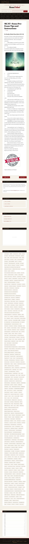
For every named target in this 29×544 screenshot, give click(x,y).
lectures (15, 392)
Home (1, 14)
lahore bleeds (19, 390)
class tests (10, 310)
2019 (5, 522)
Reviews (15, 464)
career (17, 305)
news (15, 420)
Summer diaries (7, 483)
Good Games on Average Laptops (10, 344)
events (19, 327)
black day (12, 297)
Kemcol (21, 379)
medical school (16, 411)
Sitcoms (15, 470)
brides (6, 303)
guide (6, 350)
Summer (24, 481)
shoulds (6, 470)
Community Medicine (8, 314)
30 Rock (20, 261)
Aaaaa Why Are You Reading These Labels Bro (12, 267)
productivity (13, 454)
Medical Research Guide (9, 411)
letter (22, 394)
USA (14, 492)
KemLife (7, 16)
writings (9, 504)
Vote (14, 498)
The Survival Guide (20, 485)
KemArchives (7, 379)
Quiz (5, 458)
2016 (23, 257)
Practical (20, 447)
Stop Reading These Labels (18, 475)
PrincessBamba (7, 454)
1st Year (9, 14)
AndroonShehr (15, 278)
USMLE (5, 14)
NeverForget (18, 418)
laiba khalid (7, 392)
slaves (19, 470)
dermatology (22, 316)
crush (6, 316)
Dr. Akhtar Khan (7, 322)
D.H (8, 316)
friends (10, 339)
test (14, 485)
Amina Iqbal (21, 274)
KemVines (6, 388)
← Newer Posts (6, 177)
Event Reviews (13, 327)
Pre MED (13, 451)
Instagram (7, 2)
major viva (20, 399)
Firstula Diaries (20, 335)
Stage (8, 475)
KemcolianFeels (7, 382)
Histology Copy (11, 360)
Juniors (17, 371)
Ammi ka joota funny (8, 276)
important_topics (11, 365)
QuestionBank (22, 456)
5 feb (6, 265)
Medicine (12, 413)
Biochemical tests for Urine (9, 295)
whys (5, 504)
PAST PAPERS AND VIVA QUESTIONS (15, 434)
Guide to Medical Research (9, 352)
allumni (16, 274)
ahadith (12, 270)
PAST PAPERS (7, 434)
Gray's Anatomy (11, 348)
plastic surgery (10, 445)
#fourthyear (7, 253)
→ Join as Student (7, 201)
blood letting (7, 301)
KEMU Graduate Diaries (16, 386)
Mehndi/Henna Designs (19, 413)
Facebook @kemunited (7, 216)
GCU (23, 339)
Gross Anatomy (18, 348)
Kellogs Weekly (7, 377)
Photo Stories (7, 441)
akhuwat (18, 272)
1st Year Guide (11, 255)
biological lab (7, 297)
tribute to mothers (17, 489)
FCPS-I (16, 333)
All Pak (22, 272)
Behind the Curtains (8, 289)
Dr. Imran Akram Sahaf (15, 322)
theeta (6, 487)
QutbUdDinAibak (10, 458)
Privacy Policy (19, 541)
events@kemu (23, 327)
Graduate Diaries (22, 346)
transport (11, 489)
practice (11, 449)
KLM (5, 390)
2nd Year (14, 14)
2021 (5, 519)
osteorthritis (7, 428)
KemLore (16, 16)
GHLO (20, 341)
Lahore (15, 390)
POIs (19, 445)
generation (13, 341)
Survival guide (21, 483)
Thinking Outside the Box (12, 487)
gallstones (20, 339)
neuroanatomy (7, 418)
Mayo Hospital (16, 403)
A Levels (17, 265)
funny (16, 339)
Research (13, 460)
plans (6, 445)
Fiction (20, 333)
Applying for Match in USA (18, 280)
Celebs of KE (21, 305)
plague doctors (19, 443)
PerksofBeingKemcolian (8, 437)
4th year (21, 263)
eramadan (8, 327)
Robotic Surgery (21, 464)
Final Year (3, 16)
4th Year (23, 14)
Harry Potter (7, 356)
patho (23, 434)
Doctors (6, 320)
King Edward (11, 388)
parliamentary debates (17, 432)
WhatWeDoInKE (21, 502)
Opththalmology (13, 424)
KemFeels (18, 382)
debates (11, 316)
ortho (13, 426)
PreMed (12, 16)
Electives (8, 18)
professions (21, 454)
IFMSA (6, 365)
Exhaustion (14, 329)
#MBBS (11, 253)
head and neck (12, 356)
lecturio (20, 392)
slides (23, 470)
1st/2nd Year (17, 255)
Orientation (19, 424)
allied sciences (10, 274)
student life (18, 477)
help (11, 358)
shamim (21, 468)
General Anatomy (7, 341)
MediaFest (21, 405)
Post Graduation (7, 447)
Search (25, 11)
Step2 (12, 475)
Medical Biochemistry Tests (13, 407)
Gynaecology (7, 354)
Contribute (18, 18)
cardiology (12, 305)
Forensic (18, 337)
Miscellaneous (18, 415)
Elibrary (15, 325)
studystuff (15, 481)
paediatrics (21, 428)
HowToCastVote (7, 363)
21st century (7, 259)
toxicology (6, 489)
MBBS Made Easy (7, 405)
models (23, 415)
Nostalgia (18, 420)
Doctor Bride (17, 318)
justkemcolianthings (8, 373)
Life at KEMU (17, 396)
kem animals (16, 377)
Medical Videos (7, 413)
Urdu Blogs (6, 492)
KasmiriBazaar (12, 375)
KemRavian (20, 384)
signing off (11, 470)
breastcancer (21, 301)
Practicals (6, 449)
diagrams (8, 318)
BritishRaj (16, 303)
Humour (15, 363)
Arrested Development (11, 282)
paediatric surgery (14, 428)
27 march (11, 259)
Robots (6, 466)
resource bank (7, 464)
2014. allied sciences (14, 257)
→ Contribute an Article (8, 206)
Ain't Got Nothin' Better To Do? (10, 272)
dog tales (10, 320)
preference (22, 451)
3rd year (17, 263)
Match (21, 401)
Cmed (21, 310)
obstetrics (6, 422)
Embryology (20, 325)
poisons (22, 445)
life (12, 396)
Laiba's (11, 392)
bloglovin (17, 299)
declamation (16, 316)
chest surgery (7, 308)
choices (12, 308)
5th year (13, 265)
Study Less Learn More (8, 481)
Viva (20, 496)
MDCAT (18, 405)
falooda (6, 333)
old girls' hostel (13, 422)
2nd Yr (16, 261)
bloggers (13, 299)
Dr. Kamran (22, 322)
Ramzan (20, 458)
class (6, 310)
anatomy (6, 278)
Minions (13, 415)
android (10, 278)
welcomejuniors (15, 502)
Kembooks (11, 379)
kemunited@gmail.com (5, 1)
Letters (6, 396)
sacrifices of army (11, 466)
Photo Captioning (20, 439)
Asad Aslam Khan (7, 284)
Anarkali (23, 276)
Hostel (22, 360)
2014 (8, 257)
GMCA (23, 341)
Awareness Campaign (12, 286)
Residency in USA (12, 462)
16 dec (23, 253)
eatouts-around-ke (15, 324)
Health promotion (19, 356)
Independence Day (8, 367)
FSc (13, 339)
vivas (12, 498)
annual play (20, 278)
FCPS (13, 333)
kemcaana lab (16, 379)
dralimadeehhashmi (8, 324)
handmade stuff (17, 354)
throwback (20, 487)
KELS (12, 377)
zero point (21, 504)
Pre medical (17, 451)
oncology (23, 422)
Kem (14, 7)
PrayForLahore (16, 449)
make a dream (7, 401)
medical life (14, 409)
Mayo (12, 403)
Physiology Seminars (19, 441)
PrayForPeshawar (7, 451)
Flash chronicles (12, 337)
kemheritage (23, 382)
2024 (5, 516)
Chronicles (22, 308)
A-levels (21, 265)
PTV (12, 456)
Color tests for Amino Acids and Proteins (12, 312)
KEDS (19, 375)
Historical (17, 360)
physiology (12, 441)
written (13, 504)
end (23, 325)
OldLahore (19, 422)
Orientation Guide (8, 426)
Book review (13, 301)
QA (18, 456)
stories (6, 477)
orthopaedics (17, 426)
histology (6, 360)
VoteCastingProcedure (20, 498)
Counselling (15, 314)
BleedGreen (17, 297)
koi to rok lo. (9, 390)
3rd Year (18, 14)
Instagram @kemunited (8, 218)
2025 (5, 515)
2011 (5, 533)
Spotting (23, 473)
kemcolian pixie (18, 380)
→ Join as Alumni (7, 203)
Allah (6, 274)
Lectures (20, 16)
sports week (19, 473)
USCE (17, 492)
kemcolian (6, 380)
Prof (17, 454)
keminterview (7, 384)
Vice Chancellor (12, 496)
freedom (6, 339)
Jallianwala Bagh (12, 371)
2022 (5, 518)
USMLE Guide (13, 494)
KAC (19, 373)
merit (10, 415)
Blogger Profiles (8, 299)
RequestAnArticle (8, 460)
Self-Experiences (8, 468)
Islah (21, 369)
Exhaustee (9, 329)
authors (23, 284)
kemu (10, 386)
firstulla (6, 337)
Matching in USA (7, 403)
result (12, 464)
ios (17, 369)
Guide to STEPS (17, 352)
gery (17, 341)
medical (6, 407)
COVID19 (19, 314)
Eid (20, 324)
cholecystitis (17, 308)
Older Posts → (22, 177)
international (22, 367)
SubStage (20, 481)
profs (6, 456)
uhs (22, 489)
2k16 (15, 259)
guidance (23, 348)
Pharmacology (14, 439)
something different (8, 473)
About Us (22, 18)
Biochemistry (18, 295)
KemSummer (6, 386)
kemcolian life (11, 380)
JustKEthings (15, 373)
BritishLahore (10, 303)
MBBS (21, 403)
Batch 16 (23, 286)
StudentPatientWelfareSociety (10, 479)
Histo (14, 358)
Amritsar (14, 276)
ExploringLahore (7, 331)
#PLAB (20, 253)
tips (23, 487)
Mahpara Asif (14, 399)
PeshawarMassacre (8, 439)
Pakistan (6, 430)
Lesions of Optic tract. (15, 394)
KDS (16, 375)
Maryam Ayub (17, 401)
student (13, 477)
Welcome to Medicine (8, 502)
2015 (20, 257)
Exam (5, 329)
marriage (11, 401)
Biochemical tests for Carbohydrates (11, 291)
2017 (5, 525)
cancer (8, 305)
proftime (9, 456)
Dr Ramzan (23, 320)
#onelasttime (15, 253)
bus (5, 305)
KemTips (12, 18)
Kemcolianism (13, 382)
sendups (13, 468)
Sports (14, 473)
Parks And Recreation (8, 432)
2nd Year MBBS (11, 261)
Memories (6, 415)
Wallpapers (6, 500)
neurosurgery (12, 418)
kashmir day (7, 375)
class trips (15, 310)
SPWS (5, 475)
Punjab (16, 456)
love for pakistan (8, 399)
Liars (9, 396)
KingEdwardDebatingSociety (18, 388)
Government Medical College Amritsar (11, 346)
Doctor (12, 318)
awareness (6, 286)
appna (6, 282)
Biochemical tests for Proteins (10, 293)
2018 (5, 523)
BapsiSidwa (19, 286)
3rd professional (12, 263)
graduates (6, 348)
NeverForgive (7, 420)
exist (18, 329)
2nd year (6, 261)
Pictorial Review (12, 443)
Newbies (11, 420)
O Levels (23, 420)
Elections (6, 325)
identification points (21, 363)
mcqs (14, 405)
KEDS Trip (23, 375)
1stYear (22, 255)
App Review (6, 280)
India (13, 367)
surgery (16, 483)
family (10, 333)
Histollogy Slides (19, 358)
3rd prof (6, 263)
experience (22, 329)
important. (17, 365)
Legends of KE (7, 394)
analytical (19, 276)
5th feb (9, 265)
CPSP (22, 314)
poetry (16, 445)
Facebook (3, 2)
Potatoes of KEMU (14, 447)
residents (18, 462)
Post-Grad (2, 18)
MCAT (12, 405)
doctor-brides (22, 318)
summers (12, 483)
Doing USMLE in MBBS (16, 320)
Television (11, 485)
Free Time (22, 337)
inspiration (17, 367)
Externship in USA (15, 331)
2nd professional (20, 259)
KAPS (22, 373)
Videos (17, 496)
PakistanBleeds (18, 430)
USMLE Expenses (7, 494)
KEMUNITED (22, 386)
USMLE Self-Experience (20, 494)
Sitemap (25, 541)
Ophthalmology (7, 424)
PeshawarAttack (16, 437)
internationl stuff (8, 369)
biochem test (15, 289)
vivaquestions (7, 498)
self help (23, 466)
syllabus (6, 485)
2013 (5, 257)
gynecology (12, 354)
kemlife (11, 384)
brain (17, 301)
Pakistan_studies (12, 430)
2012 (5, 532)
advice (6, 270)
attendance (19, 284)
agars (9, 270)
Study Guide (18, 479)
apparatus (11, 280)
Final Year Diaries (13, 335)
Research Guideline (19, 460)
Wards (11, 500)
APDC (24, 278)
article (18, 282)
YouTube (17, 504)
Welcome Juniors (15, 500)
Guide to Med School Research (13, 350)
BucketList (21, 303)
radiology (15, 458)
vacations (6, 496)
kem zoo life (21, 377)
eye (19, 331)
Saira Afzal (18, 466)
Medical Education (8, 409)
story (9, 477)
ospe (22, 426)
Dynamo (7, 30)
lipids (21, 396)
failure (23, 331)
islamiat (6, 371)
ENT (5, 327)
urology (11, 492)
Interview (14, 369)
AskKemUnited (14, 284)
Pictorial (26, 16)
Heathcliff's (7, 358)
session (17, 468)
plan (23, 443)
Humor (12, 363)
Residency (6, 462)
